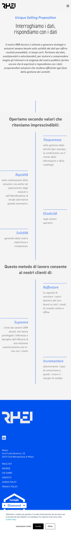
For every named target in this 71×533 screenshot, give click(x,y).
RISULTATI (7, 463)
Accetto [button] (38, 526)
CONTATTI (6, 477)
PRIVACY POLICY (10, 486)
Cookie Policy (11, 520)
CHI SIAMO (7, 473)
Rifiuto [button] (50, 526)
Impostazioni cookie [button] (23, 526)
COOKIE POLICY (9, 482)
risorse (6, 468)
